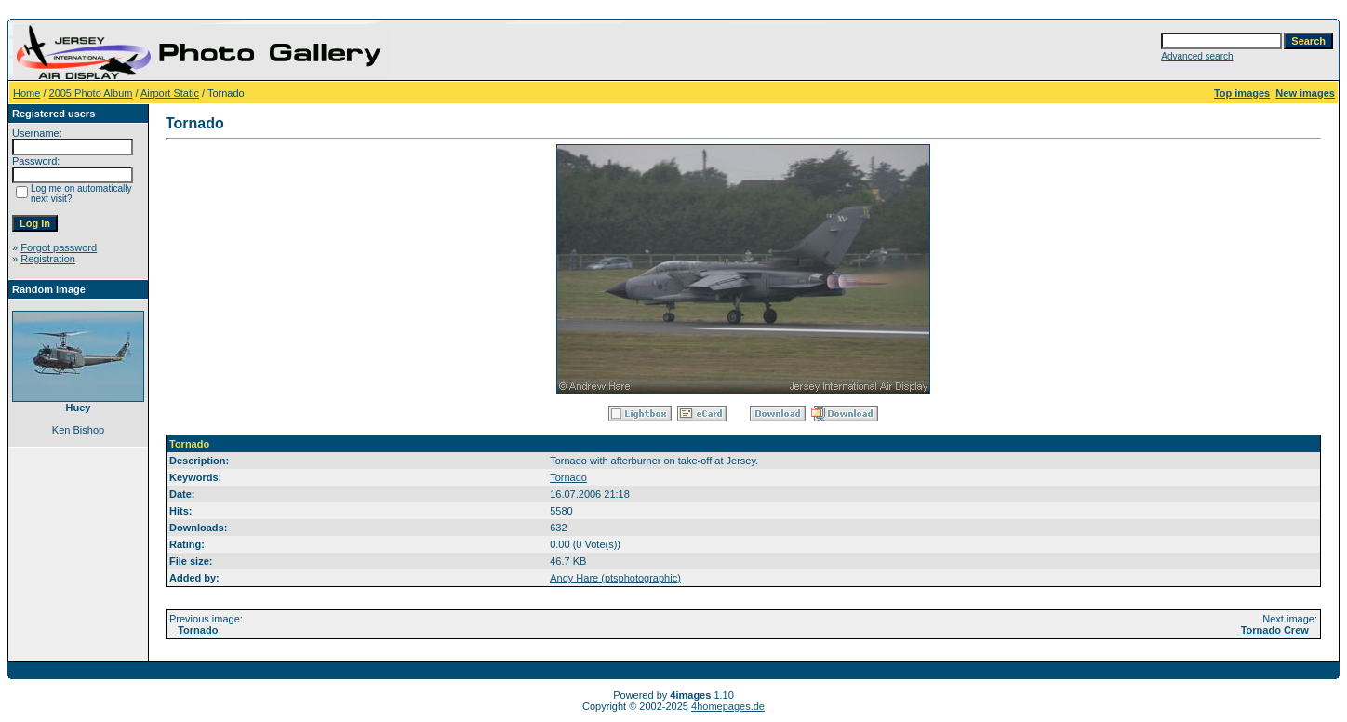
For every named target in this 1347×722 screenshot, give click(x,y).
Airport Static (169, 93)
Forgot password (58, 247)
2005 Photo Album (91, 93)
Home (26, 93)
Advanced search (1197, 56)
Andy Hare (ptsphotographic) (615, 577)
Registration (47, 258)
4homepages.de (728, 706)
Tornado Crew (1275, 629)
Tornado (568, 477)
